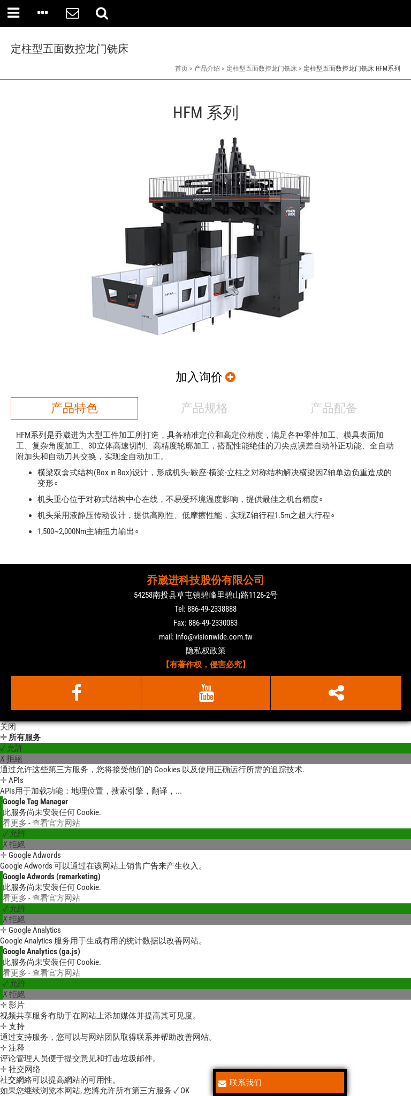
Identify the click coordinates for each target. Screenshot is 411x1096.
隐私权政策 (206, 651)
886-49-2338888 (212, 609)
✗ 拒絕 (11, 759)
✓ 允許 (11, 748)
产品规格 (204, 408)
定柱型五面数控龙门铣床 (261, 68)
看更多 (15, 823)
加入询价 (205, 377)
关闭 (8, 727)
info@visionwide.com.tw (214, 637)
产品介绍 (207, 68)
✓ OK (181, 1090)
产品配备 (333, 408)
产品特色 (74, 408)
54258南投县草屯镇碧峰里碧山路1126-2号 (206, 595)
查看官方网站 (56, 823)
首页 (181, 68)
